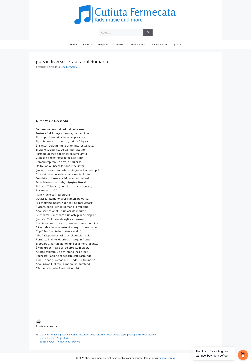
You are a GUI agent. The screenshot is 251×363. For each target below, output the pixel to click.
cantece (87, 44)
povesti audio (137, 44)
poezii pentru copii (116, 334)
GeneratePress (166, 357)
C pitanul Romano (49, 334)
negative (103, 44)
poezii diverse (97, 334)
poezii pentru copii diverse (141, 334)
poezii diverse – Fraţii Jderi (54, 338)
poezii (177, 44)
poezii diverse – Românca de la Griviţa (60, 341)
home (73, 44)
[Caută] (148, 32)
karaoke (118, 44)
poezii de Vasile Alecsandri (74, 334)
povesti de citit (159, 44)
